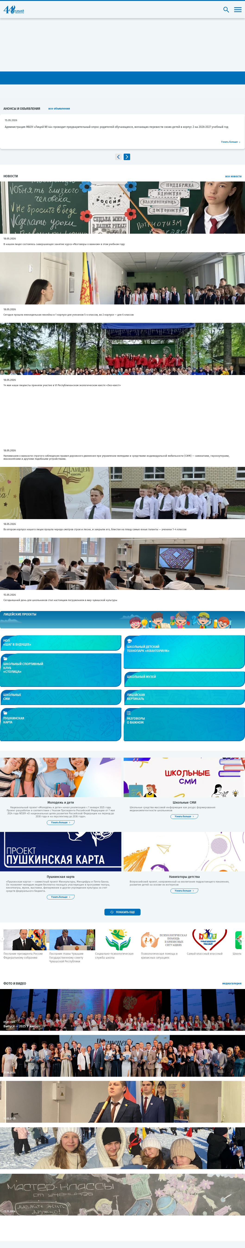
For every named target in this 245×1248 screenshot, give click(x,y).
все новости (233, 176)
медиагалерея (232, 983)
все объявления (59, 108)
